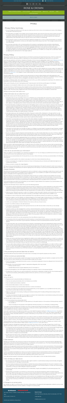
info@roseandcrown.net (40, 399)
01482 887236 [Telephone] (49, 1)
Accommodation (36, 11)
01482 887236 (38, 396)
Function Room (33, 13)
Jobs (57, 11)
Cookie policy (13, 72)
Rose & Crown (33, 8)
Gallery (52, 11)
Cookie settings (20, 392)
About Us (45, 11)
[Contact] (43, 1)
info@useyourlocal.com (58, 60)
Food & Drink (26, 11)
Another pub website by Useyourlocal (12, 400)
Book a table (33, 17)
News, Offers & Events (15, 11)
